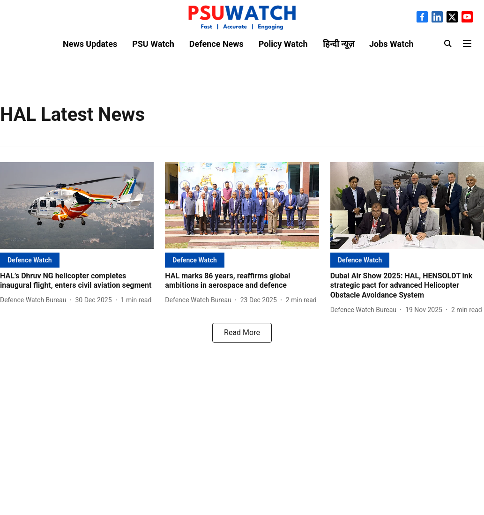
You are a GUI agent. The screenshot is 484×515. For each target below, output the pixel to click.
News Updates (90, 44)
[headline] (77, 281)
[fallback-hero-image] (77, 205)
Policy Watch (283, 44)
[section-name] (30, 259)
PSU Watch (153, 44)
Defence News (216, 44)
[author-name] (35, 300)
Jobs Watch (391, 44)
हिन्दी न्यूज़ (338, 44)
